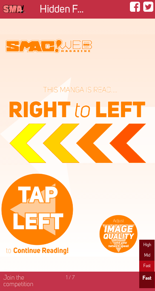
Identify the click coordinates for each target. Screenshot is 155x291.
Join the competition (18, 281)
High (147, 245)
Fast (147, 266)
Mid (147, 255)
